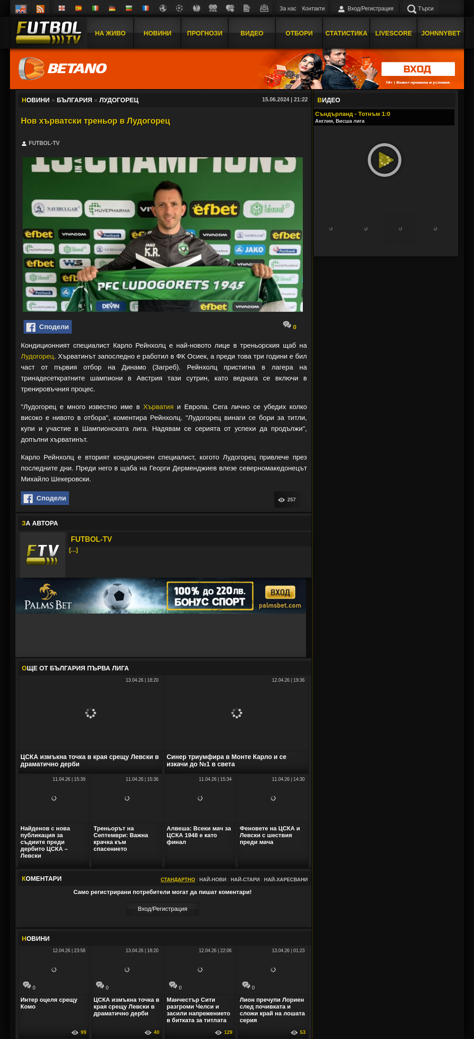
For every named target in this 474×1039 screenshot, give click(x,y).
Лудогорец (37, 356)
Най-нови (213, 879)
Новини (157, 33)
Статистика (347, 33)
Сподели (47, 327)
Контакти (313, 8)
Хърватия (158, 406)
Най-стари (245, 879)
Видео (252, 33)
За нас (288, 8)
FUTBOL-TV (91, 539)
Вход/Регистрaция (162, 908)
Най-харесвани (286, 879)
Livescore (393, 33)
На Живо (110, 33)
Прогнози (204, 33)
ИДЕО (328, 100)
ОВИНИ (35, 938)
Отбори (299, 33)
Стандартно (178, 879)
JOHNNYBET (440, 33)
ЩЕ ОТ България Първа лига (75, 668)
